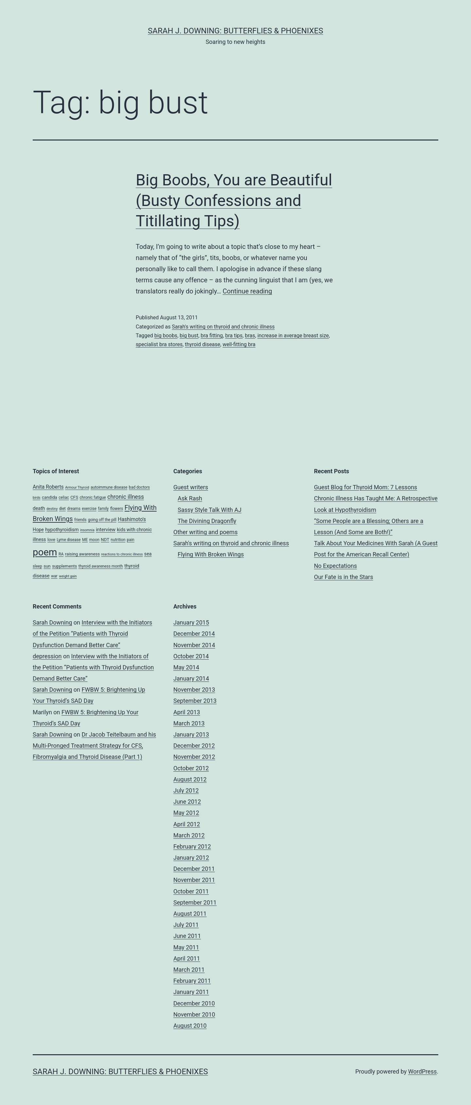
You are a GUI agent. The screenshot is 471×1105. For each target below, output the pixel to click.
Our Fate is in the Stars (343, 576)
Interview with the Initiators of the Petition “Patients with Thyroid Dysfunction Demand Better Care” (92, 633)
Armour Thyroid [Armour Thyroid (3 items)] (77, 487)
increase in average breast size (293, 335)
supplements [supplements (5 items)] (64, 566)
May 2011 (186, 947)
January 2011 (191, 991)
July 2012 (186, 790)
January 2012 (191, 857)
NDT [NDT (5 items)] (105, 539)
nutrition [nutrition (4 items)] (118, 539)
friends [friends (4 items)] (80, 519)
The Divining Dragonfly (207, 520)
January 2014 (191, 678)
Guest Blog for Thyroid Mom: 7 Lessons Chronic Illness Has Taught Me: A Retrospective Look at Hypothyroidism (376, 498)
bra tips (233, 335)
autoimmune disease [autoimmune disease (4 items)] (109, 487)
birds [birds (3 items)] (37, 498)
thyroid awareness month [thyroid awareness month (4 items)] (100, 566)
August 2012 (190, 779)
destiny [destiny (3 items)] (52, 509)
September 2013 (195, 700)
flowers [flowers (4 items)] (116, 508)
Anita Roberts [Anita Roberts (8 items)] (48, 487)
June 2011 (187, 935)
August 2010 (190, 1025)
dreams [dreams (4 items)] (73, 508)
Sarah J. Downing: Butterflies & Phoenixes (235, 30)
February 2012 (192, 846)
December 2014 (194, 633)
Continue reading (247, 291)
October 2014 (191, 656)
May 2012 (186, 812)
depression (47, 656)
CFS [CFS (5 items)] (74, 497)
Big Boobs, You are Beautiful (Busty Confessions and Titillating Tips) (234, 200)
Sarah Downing (52, 622)
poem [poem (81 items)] (45, 552)
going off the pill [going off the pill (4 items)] (102, 519)
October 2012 (191, 768)
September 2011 (195, 902)
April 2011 (186, 958)
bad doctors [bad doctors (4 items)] (139, 487)
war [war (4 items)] (54, 576)
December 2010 (194, 1003)
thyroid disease (202, 344)
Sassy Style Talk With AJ (209, 509)
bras (250, 335)
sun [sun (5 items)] (47, 566)
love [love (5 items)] (51, 539)
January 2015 (191, 622)
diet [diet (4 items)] (62, 508)
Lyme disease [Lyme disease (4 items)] (68, 539)
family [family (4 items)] (103, 508)
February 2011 (192, 980)
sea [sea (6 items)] (148, 553)
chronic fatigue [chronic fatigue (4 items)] (92, 497)
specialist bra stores (159, 344)
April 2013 (186, 712)
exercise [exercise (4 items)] (89, 508)
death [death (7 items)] (39, 508)
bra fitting (212, 335)
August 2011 (190, 913)
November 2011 (194, 879)
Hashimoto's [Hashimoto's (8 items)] (132, 519)
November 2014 (194, 645)
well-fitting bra (238, 344)
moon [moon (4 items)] (94, 539)
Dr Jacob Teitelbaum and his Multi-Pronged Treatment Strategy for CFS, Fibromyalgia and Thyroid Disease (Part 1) (94, 745)
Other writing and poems (205, 532)
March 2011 (189, 969)
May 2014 (186, 667)
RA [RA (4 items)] (61, 554)
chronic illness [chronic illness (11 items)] (125, 497)
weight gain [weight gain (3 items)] (68, 576)
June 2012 (187, 801)
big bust (189, 335)
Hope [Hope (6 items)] (38, 529)
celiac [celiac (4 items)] (64, 497)
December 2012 (194, 745)
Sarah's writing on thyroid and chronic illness (223, 327)
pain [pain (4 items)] (130, 539)
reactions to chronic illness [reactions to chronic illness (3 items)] (122, 554)
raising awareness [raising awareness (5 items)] (82, 554)
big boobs (165, 335)
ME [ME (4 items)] (85, 539)
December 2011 (194, 868)
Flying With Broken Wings (211, 554)
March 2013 (189, 723)
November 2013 (194, 689)
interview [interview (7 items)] (105, 530)
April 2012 (186, 824)
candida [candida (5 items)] (49, 497)
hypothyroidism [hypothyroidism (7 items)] (61, 530)
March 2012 (189, 835)
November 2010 (194, 1014)
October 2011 (191, 891)
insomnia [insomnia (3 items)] (87, 530)
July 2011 (186, 924)
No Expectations (335, 565)
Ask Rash (190, 498)
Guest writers (190, 487)
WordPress (422, 1071)
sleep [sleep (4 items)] (37, 566)
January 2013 (191, 734)
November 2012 (194, 756)
